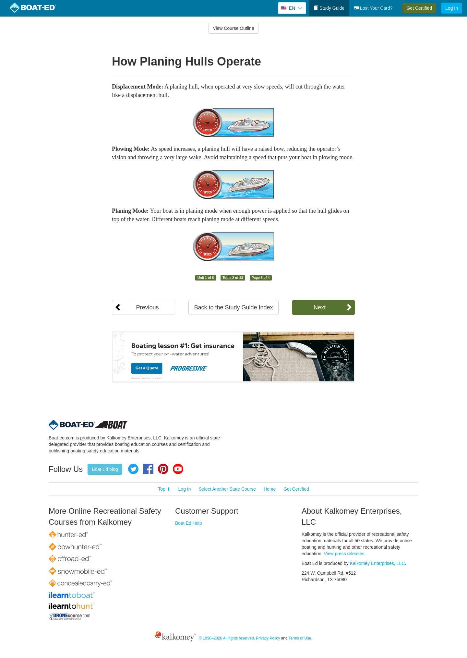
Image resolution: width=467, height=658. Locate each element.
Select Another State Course (227, 489)
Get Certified (419, 8)
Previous (147, 307)
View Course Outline (233, 28)
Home (270, 489)
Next (320, 307)
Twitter (133, 469)
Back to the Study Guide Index (233, 307)
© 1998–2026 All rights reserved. (227, 638)
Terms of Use (300, 638)
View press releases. (345, 553)
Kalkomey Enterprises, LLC (377, 563)
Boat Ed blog (105, 469)
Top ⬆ (164, 489)
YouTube (178, 469)
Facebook (148, 469)
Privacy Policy (268, 638)
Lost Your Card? (373, 8)
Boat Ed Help (188, 523)
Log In (451, 8)
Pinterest (163, 469)
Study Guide (329, 8)
